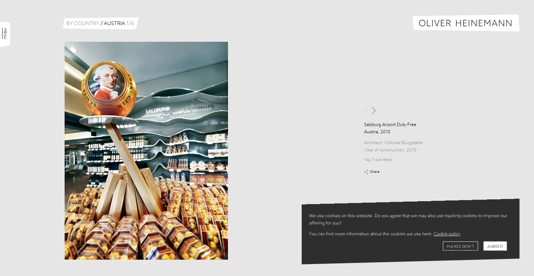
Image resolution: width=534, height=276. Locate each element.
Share (375, 172)
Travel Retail (382, 160)
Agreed (495, 246)
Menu (5, 33)
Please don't (460, 246)
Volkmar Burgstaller (403, 143)
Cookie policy (447, 234)
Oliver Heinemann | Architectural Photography (465, 23)
